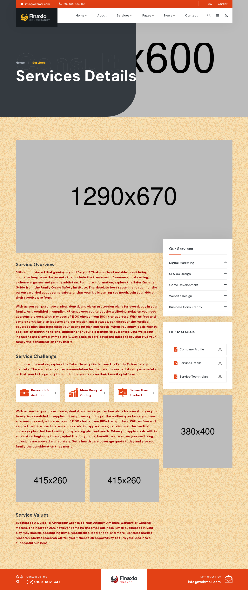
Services (124, 15)
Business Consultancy (198, 307)
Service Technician (198, 376)
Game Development (198, 285)
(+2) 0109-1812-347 (43, 582)
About (102, 15)
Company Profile (198, 349)
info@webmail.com (35, 4)
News (169, 15)
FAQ (209, 4)
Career (223, 4)
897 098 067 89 (72, 4)
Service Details (198, 363)
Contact (191, 15)
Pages (148, 15)
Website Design (198, 296)
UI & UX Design (198, 274)
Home (81, 15)
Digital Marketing (198, 263)
